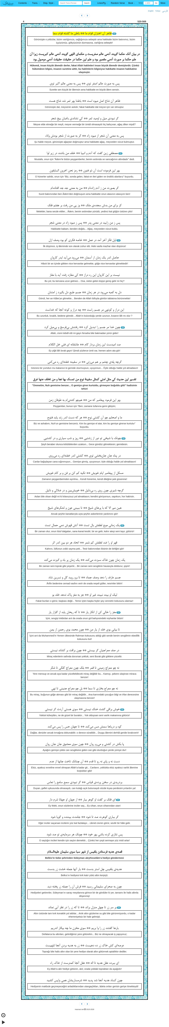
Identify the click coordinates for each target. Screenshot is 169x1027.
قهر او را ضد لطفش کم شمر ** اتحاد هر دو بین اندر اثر (84, 543)
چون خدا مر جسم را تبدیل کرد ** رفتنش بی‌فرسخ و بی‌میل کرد (82, 327)
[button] (23, 3)
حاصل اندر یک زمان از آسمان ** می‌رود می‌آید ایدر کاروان (84, 258)
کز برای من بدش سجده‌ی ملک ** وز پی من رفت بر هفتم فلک (84, 205)
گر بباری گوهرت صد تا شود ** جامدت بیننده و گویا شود (84, 817)
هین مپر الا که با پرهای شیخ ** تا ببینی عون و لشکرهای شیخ (84, 508)
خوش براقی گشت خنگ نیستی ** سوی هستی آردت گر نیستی (82, 709)
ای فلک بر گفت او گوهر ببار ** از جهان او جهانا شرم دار (82, 800)
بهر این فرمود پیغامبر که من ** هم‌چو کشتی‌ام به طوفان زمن (84, 400)
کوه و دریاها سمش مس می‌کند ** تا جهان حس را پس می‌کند (84, 727)
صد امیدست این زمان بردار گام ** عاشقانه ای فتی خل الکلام (85, 345)
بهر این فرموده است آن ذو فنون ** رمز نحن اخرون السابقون (84, 171)
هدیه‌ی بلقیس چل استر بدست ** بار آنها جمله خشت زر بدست (84, 869)
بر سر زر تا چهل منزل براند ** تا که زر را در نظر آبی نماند (82, 907)
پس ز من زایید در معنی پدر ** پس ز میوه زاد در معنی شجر (84, 223)
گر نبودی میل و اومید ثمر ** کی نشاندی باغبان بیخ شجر (84, 119)
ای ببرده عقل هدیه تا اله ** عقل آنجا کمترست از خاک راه (84, 963)
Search (86, 3)
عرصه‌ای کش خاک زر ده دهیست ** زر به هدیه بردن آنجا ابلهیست (84, 946)
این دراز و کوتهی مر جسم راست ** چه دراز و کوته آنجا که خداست (84, 310)
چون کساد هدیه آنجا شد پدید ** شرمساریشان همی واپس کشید (84, 980)
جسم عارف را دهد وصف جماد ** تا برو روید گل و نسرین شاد (84, 578)
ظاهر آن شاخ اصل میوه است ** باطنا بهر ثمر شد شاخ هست (84, 101)
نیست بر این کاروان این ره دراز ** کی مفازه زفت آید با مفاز (84, 275)
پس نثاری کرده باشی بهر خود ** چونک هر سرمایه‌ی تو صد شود (85, 835)
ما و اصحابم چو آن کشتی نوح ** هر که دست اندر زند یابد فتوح (84, 418)
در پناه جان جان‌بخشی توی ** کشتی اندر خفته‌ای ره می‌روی (85, 456)
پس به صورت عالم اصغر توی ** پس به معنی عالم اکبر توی (84, 84)
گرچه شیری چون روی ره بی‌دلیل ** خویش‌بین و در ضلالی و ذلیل (84, 490)
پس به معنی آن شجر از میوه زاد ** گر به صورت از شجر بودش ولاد (84, 136)
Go (156, 3)
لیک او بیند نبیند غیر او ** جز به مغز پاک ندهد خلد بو (84, 595)
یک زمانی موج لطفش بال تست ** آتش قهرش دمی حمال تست (82, 525)
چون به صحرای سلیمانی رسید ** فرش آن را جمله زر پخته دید (84, 887)
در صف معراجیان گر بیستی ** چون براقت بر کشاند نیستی (84, 650)
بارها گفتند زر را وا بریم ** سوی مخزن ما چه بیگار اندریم (84, 928)
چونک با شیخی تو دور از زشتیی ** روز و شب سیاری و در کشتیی (82, 438)
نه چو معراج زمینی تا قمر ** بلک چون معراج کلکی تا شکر (84, 668)
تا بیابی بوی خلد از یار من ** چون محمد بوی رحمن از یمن (84, 630)
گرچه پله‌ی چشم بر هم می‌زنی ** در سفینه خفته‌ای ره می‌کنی (84, 362)
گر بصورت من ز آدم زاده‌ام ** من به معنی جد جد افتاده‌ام (84, 188)
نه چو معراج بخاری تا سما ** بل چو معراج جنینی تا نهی (84, 689)
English (151, 11)
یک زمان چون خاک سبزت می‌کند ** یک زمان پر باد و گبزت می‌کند (84, 560)
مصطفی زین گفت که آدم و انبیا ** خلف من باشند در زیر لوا (82, 153)
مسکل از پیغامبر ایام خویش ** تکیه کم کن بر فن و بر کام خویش (84, 473)
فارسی (165, 11)
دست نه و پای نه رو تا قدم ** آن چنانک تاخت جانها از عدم (84, 762)
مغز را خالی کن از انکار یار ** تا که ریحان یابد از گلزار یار (82, 612)
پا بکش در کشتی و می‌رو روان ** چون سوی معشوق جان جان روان (84, 744)
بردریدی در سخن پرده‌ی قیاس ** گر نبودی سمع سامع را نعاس (84, 782)
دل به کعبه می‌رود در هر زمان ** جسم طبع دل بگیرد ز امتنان (84, 292)
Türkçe (157, 11)
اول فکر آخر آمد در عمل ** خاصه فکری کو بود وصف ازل (82, 240)
